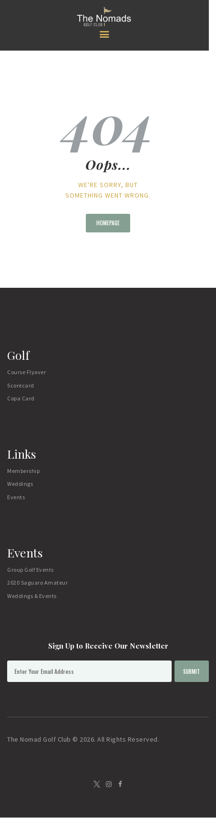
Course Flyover (26, 372)
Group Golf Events (30, 569)
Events (16, 497)
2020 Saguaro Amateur (37, 582)
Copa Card (21, 398)
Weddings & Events (32, 595)
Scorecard (20, 385)
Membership (23, 470)
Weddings (20, 483)
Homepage (108, 223)
